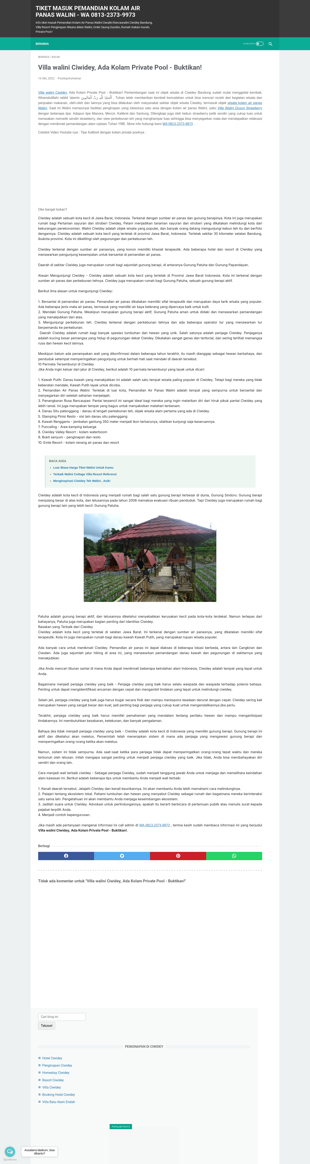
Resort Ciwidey (224, 119)
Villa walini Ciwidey (52, 99)
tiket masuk (222, 587)
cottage (219, 536)
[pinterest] (136, 998)
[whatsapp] (175, 998)
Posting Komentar (69, 85)
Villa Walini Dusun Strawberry (118, 125)
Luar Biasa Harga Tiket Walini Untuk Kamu (83, 552)
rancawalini (222, 565)
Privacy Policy (180, 1151)
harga (218, 543)
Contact (141, 1151)
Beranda (44, 37)
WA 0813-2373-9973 (119, 146)
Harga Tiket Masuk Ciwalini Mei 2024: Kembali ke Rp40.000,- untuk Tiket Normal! (239, 422)
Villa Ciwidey (223, 126)
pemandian (222, 550)
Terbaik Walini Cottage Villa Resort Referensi (85, 559)
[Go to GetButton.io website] (10, 1159)
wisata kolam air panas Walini (60, 120)
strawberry (221, 572)
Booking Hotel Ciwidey (230, 134)
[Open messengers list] (10, 1152)
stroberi (219, 579)
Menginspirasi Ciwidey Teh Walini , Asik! (81, 566)
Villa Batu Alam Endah (230, 141)
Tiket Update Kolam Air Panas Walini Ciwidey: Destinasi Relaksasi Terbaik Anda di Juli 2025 (240, 479)
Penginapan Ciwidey (229, 104)
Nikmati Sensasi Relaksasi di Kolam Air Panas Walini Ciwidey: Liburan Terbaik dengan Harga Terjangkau (239, 241)
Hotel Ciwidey (224, 97)
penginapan (222, 557)
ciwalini (219, 521)
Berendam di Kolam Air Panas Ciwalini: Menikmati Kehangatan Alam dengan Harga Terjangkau (237, 360)
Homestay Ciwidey (227, 112)
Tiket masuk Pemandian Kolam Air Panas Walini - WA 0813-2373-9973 (90, 7)
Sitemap (126, 1151)
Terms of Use (158, 1151)
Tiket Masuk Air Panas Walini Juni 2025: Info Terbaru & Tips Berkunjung (238, 391)
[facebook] (57, 998)
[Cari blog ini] (233, 55)
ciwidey (219, 528)
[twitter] (96, 998)
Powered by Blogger (161, 1157)
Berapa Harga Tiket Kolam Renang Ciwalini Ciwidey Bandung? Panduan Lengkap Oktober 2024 (240, 210)
